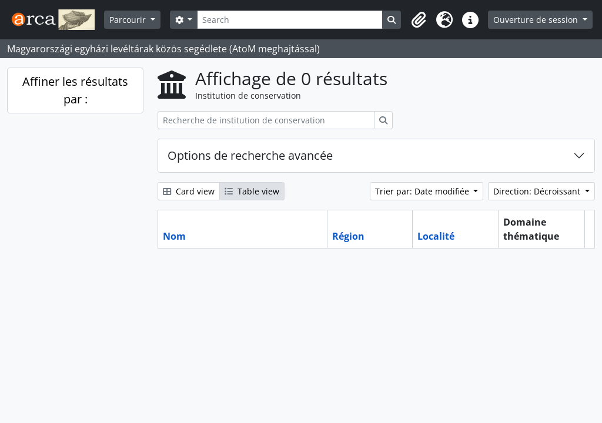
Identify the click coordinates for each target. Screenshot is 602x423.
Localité (435, 236)
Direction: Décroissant (538, 191)
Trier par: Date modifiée (423, 191)
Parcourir (128, 19)
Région (348, 236)
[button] (419, 20)
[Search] (290, 20)
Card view (189, 191)
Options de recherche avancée (250, 155)
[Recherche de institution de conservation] (266, 120)
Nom (174, 236)
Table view (252, 191)
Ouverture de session (536, 19)
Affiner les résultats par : (75, 90)
